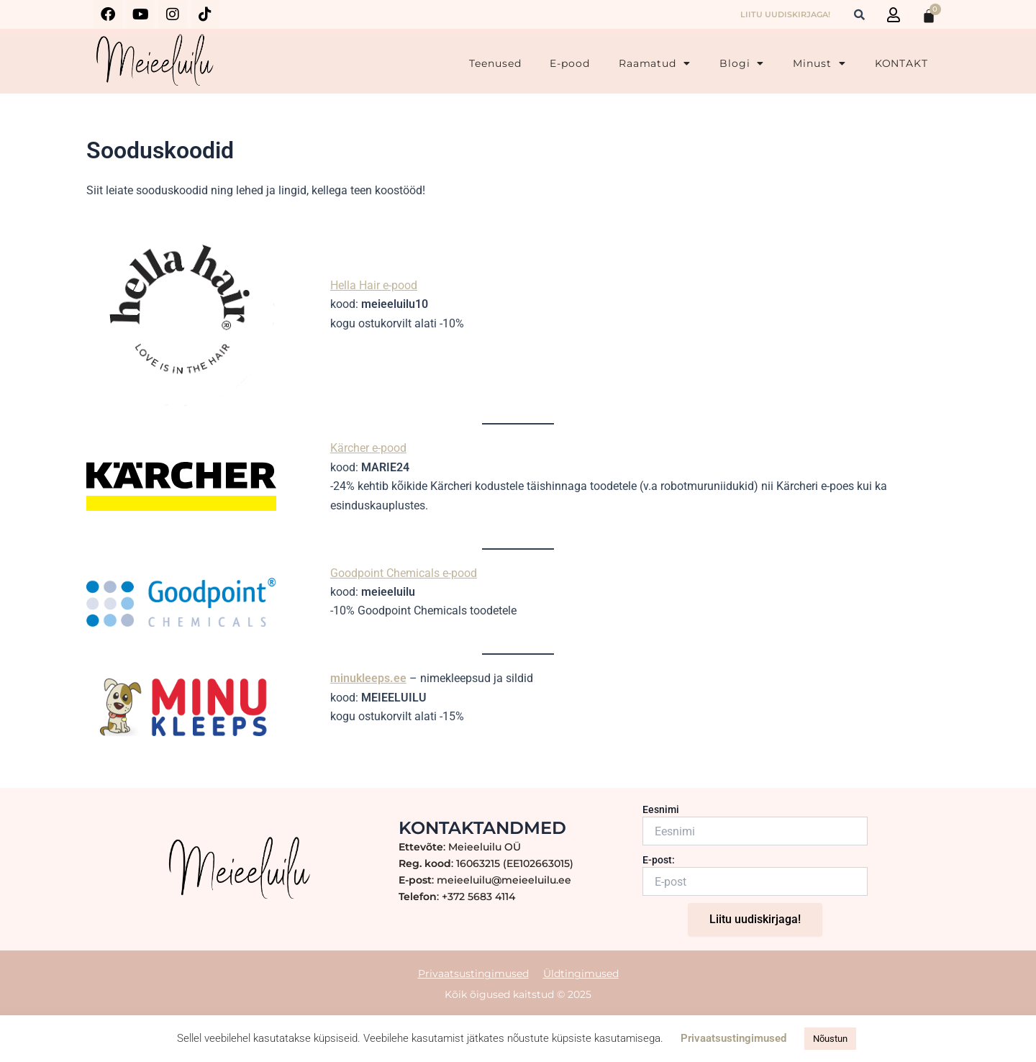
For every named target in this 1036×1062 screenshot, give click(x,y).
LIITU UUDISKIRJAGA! (785, 14)
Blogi (741, 63)
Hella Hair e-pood (373, 285)
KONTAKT (901, 63)
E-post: (658, 860)
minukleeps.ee (368, 678)
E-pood (569, 63)
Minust (819, 63)
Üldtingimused (581, 973)
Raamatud (655, 63)
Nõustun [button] (830, 1038)
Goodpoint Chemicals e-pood (403, 573)
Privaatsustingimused (473, 973)
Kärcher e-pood (368, 448)
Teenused (495, 63)
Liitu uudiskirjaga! (755, 919)
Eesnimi (660, 809)
